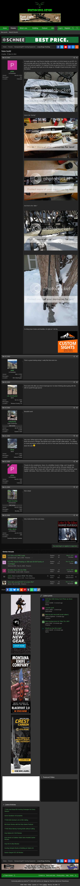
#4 (77, 407)
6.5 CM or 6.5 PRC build (16, 555)
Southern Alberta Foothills (14, 538)
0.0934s (45, 884)
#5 (77, 436)
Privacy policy (60, 875)
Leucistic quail (49, 607)
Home (5, 28)
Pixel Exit (52, 881)
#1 (77, 57)
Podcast (44, 28)
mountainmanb (12, 557)
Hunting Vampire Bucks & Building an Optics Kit (19, 848)
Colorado (19, 79)
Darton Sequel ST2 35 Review (14, 852)
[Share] (74, 58)
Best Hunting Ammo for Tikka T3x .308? (57, 621)
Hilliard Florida (18, 457)
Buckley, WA (18, 511)
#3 (77, 382)
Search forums (13, 32)
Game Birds (48, 611)
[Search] (77, 28)
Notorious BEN (12, 566)
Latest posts (47, 596)
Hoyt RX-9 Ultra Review (12, 844)
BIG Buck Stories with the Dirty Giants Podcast (19, 824)
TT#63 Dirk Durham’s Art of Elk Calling (16, 820)
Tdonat (71, 563)
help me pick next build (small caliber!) (57, 614)
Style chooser (8, 875)
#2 (77, 356)
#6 (77, 461)
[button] (28, 28)
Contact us (42, 875)
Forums (13, 28)
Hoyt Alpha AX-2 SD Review (13, 833)
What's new (23, 28)
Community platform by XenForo (27, 881)
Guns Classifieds (30, 578)
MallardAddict (12, 578)
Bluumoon (70, 583)
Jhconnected (11, 572)
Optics (47, 632)
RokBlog (35, 28)
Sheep (47, 604)
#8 (77, 515)
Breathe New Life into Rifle (17, 570)
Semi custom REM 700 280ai (22, 576)
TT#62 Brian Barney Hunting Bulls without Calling (20, 828)
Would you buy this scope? (53, 628)
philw (4, 54)
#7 (77, 487)
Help (67, 875)
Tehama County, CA (16, 403)
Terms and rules (50, 875)
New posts (4, 32)
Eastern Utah (18, 431)
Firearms (27, 557)
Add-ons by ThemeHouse (62, 881)
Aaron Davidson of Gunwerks (13, 815)
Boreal (10, 584)
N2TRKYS (70, 571)
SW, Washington (17, 378)
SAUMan (70, 557)
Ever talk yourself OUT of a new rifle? (21, 582)
